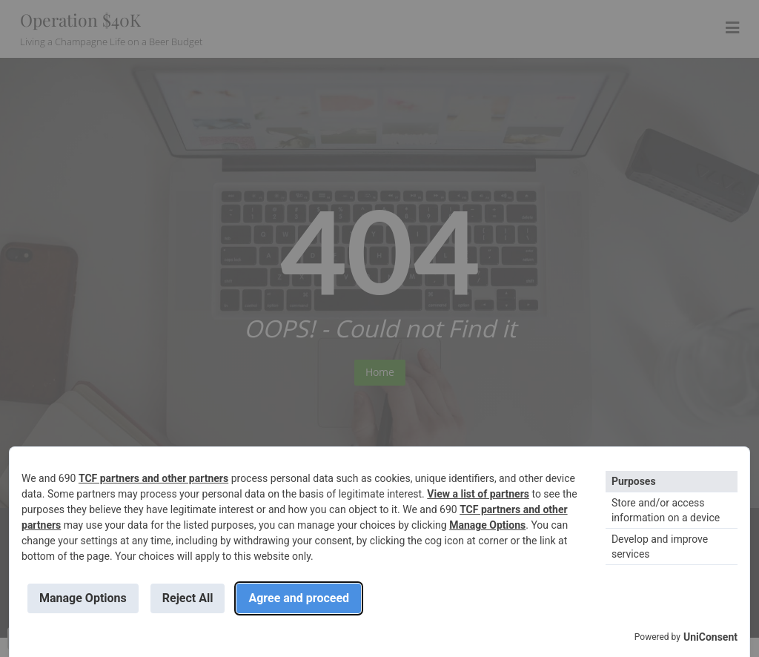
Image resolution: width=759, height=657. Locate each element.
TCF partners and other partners (153, 478)
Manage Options (487, 525)
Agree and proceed (298, 598)
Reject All (187, 598)
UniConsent (710, 637)
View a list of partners (478, 494)
